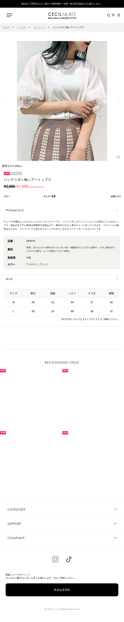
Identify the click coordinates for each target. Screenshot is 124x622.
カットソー (39, 27)
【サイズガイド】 (91, 319)
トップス (21, 27)
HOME (6, 27)
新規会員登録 (62, 589)
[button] (117, 101)
